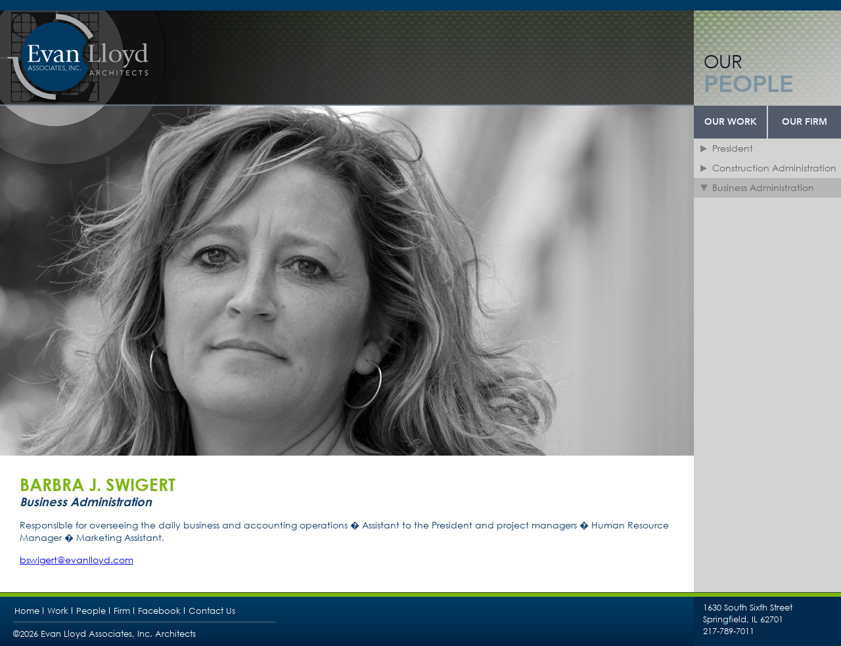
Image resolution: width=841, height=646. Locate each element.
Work (57, 610)
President (732, 148)
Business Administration (763, 187)
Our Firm (804, 122)
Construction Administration (774, 168)
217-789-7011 (728, 631)
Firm (122, 610)
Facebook (159, 610)
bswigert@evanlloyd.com (76, 559)
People (91, 610)
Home (26, 610)
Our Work (730, 122)
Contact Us (212, 610)
